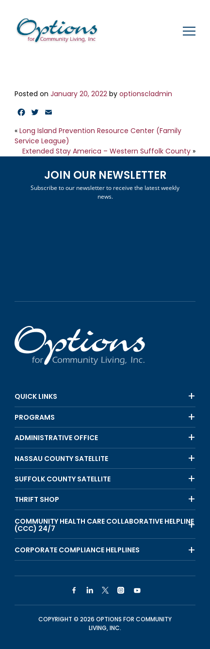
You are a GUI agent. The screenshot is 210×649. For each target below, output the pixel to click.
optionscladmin (145, 94)
